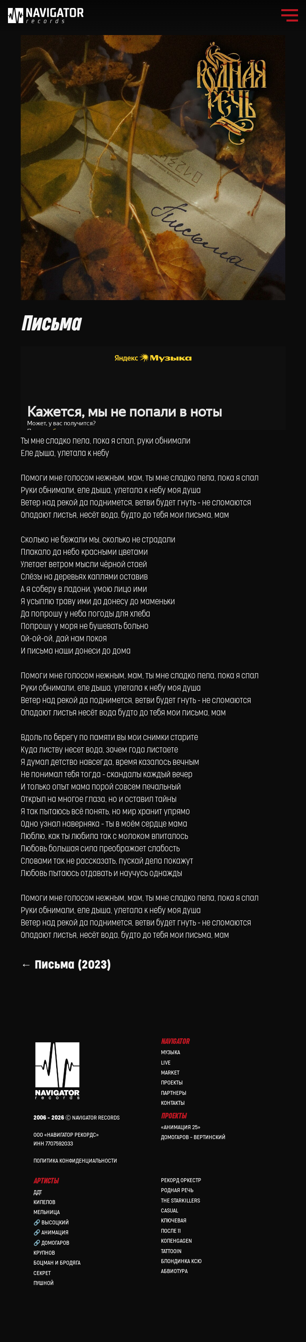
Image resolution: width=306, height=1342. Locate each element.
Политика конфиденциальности (75, 1156)
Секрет (42, 1269)
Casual (169, 1206)
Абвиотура (174, 1267)
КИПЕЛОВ (44, 1198)
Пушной (43, 1279)
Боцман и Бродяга (56, 1259)
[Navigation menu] (289, 15)
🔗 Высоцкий (51, 1218)
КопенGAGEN (176, 1237)
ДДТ (37, 1188)
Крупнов (44, 1249)
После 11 (171, 1227)
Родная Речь (177, 1186)
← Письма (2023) (71, 957)
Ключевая (173, 1217)
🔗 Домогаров (51, 1239)
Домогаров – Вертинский (193, 1133)
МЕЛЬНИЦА (46, 1208)
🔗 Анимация (51, 1228)
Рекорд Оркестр (181, 1176)
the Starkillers (180, 1196)
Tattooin (171, 1247)
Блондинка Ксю (181, 1257)
